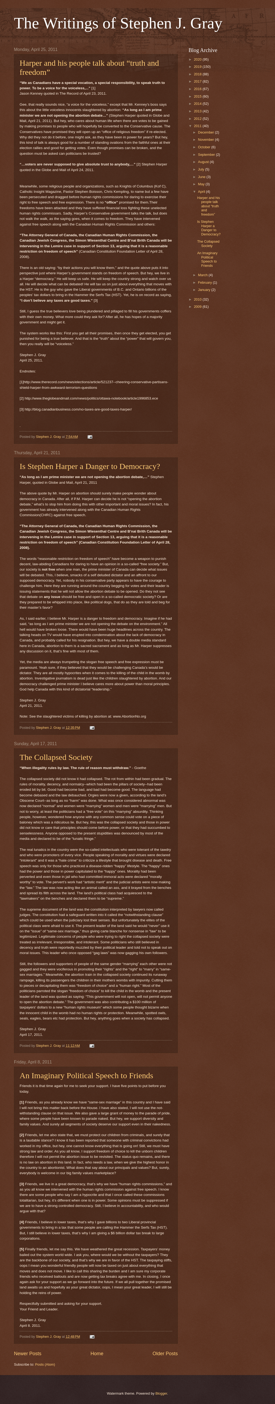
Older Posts (165, 1353)
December (206, 132)
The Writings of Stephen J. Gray (118, 23)
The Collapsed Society (56, 757)
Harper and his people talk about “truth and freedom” (208, 206)
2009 (198, 307)
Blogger (161, 1393)
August (204, 162)
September (207, 155)
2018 (198, 74)
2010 (198, 299)
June (202, 177)
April (202, 192)
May (201, 184)
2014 (198, 104)
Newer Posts (27, 1353)
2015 (198, 96)
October (204, 147)
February (205, 282)
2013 (198, 111)
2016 (198, 89)
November (206, 140)
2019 (198, 67)
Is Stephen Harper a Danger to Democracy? (90, 466)
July (201, 169)
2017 (198, 81)
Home (97, 1353)
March (203, 275)
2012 (198, 119)
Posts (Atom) (45, 1364)
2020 (198, 59)
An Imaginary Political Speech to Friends (86, 1075)
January (204, 290)
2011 (198, 126)
